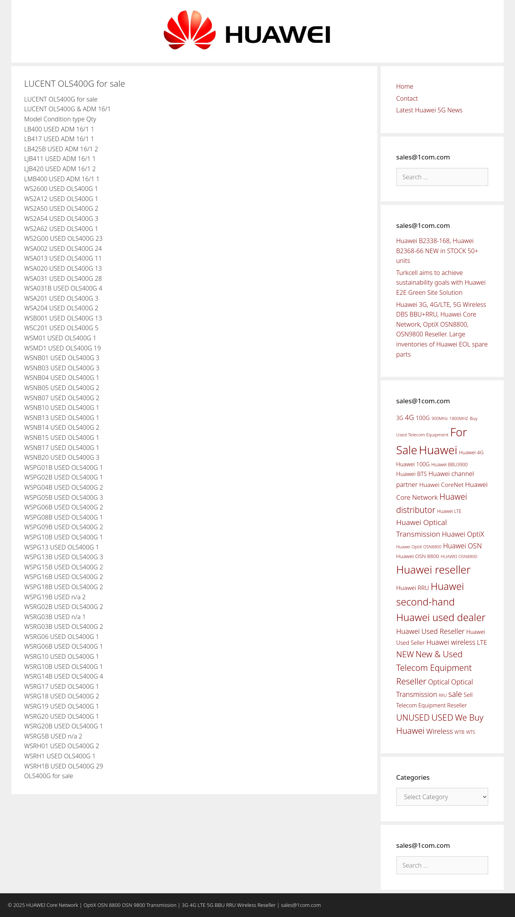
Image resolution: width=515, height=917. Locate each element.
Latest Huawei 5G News (429, 110)
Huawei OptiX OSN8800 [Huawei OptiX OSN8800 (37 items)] (418, 547)
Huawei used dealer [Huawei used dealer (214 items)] (441, 617)
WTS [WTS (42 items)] (470, 732)
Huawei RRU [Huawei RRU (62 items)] (412, 588)
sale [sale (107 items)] (455, 694)
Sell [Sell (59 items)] (468, 694)
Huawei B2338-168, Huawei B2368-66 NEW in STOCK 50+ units (437, 250)
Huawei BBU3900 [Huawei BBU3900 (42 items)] (449, 464)
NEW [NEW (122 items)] (405, 654)
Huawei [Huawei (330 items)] (438, 450)
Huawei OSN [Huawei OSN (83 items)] (462, 545)
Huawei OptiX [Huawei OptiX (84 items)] (463, 534)
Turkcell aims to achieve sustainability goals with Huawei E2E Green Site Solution (441, 282)
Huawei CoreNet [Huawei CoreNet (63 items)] (441, 485)
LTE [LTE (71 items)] (482, 642)
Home (404, 86)
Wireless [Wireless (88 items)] (439, 731)
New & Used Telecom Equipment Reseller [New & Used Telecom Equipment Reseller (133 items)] (434, 667)
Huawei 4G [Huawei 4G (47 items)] (471, 452)
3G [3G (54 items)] (399, 418)
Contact (407, 98)
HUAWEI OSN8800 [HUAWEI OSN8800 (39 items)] (459, 556)
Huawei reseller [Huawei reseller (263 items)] (433, 569)
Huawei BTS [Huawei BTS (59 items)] (411, 474)
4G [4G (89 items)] (409, 417)
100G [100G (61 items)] (423, 418)
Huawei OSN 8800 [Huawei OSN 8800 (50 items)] (417, 556)
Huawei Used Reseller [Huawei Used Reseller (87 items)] (430, 631)
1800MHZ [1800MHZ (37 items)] (458, 418)
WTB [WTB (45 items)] (460, 732)
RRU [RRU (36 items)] (442, 695)
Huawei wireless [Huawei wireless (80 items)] (450, 642)
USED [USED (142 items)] (442, 717)
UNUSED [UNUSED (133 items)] (413, 717)
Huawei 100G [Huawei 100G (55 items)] (413, 464)
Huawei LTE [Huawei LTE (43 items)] (449, 511)
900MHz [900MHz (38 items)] (439, 418)
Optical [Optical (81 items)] (438, 681)
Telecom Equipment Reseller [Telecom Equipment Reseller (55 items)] (431, 705)
